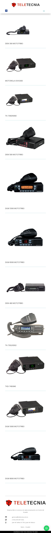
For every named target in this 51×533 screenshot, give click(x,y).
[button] (46, 528)
